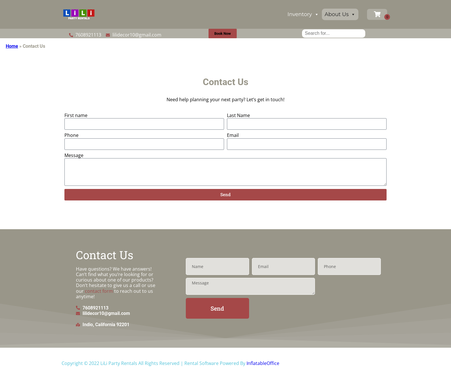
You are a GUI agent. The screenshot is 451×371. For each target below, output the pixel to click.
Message (73, 155)
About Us (340, 14)
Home (12, 46)
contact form (99, 291)
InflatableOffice (262, 363)
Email (233, 135)
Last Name (238, 115)
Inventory (303, 14)
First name (75, 115)
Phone (71, 135)
